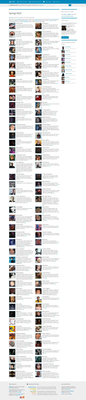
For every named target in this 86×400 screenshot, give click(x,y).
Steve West (11, 17)
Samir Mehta (25, 21)
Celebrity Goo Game (22, 2)
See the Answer (65, 37)
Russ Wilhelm (18, 19)
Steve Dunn (67, 81)
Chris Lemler (55, 19)
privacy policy (67, 389)
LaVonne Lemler (38, 20)
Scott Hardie (50, 20)
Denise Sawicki (68, 65)
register (69, 14)
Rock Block (56, 2)
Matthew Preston (68, 69)
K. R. (38, 21)
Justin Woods (68, 58)
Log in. (70, 393)
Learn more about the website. (67, 16)
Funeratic (11, 386)
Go (69, 5)
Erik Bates (14, 21)
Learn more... (41, 5)
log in (65, 14)
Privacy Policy (17, 395)
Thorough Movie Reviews (35, 2)
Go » (19, 28)
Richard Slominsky (24, 20)
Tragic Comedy (47, 2)
